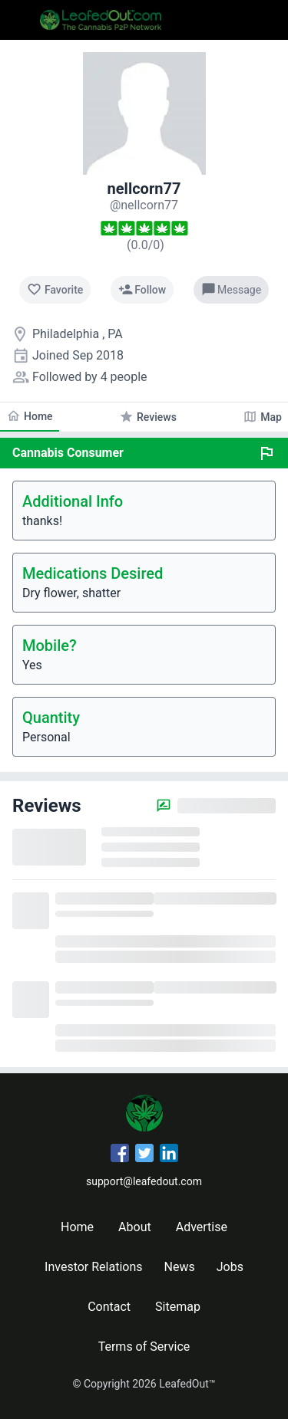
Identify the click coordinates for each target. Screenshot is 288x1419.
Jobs (230, 1267)
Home (77, 1227)
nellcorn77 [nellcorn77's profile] (144, 188)
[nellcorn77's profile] (144, 205)
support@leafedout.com (144, 1181)
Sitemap (177, 1306)
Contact (109, 1306)
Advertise (201, 1227)
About (134, 1227)
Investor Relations (93, 1267)
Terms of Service (144, 1346)
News (179, 1267)
